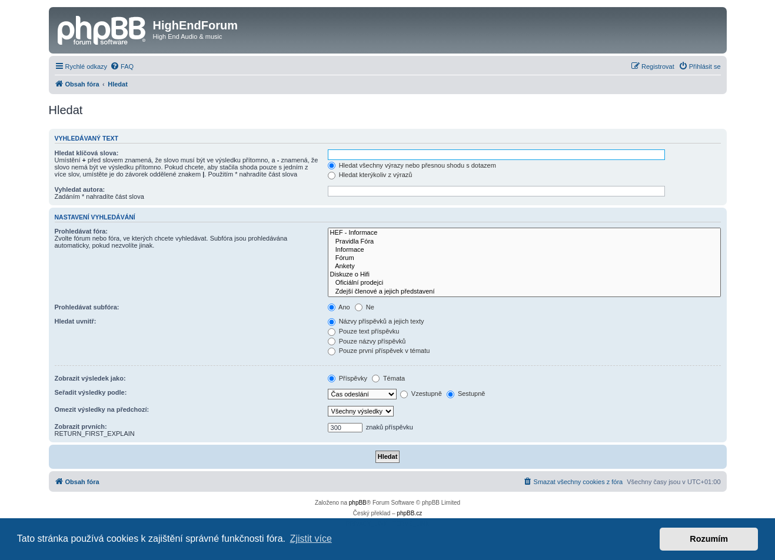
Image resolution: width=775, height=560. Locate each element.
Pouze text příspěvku (364, 331)
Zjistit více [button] (311, 539)
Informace (524, 250)
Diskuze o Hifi (524, 275)
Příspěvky (347, 378)
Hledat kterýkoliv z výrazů (370, 174)
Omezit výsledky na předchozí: (102, 409)
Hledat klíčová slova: (87, 152)
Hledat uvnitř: (76, 321)
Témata (388, 378)
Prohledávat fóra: (81, 231)
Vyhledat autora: (80, 189)
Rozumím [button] (709, 539)
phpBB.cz (409, 513)
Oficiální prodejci (524, 283)
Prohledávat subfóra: (87, 307)
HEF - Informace (524, 233)
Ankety (524, 266)
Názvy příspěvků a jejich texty (376, 321)
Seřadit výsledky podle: (91, 392)
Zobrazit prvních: (81, 426)
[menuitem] (122, 66)
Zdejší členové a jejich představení (524, 292)
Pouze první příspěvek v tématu (379, 350)
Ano (339, 307)
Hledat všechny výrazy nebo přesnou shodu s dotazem (412, 165)
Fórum (524, 258)
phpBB (358, 502)
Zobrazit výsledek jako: (90, 378)
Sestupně (466, 393)
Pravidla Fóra (524, 242)
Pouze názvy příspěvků (367, 341)
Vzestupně (421, 393)
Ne (364, 307)
